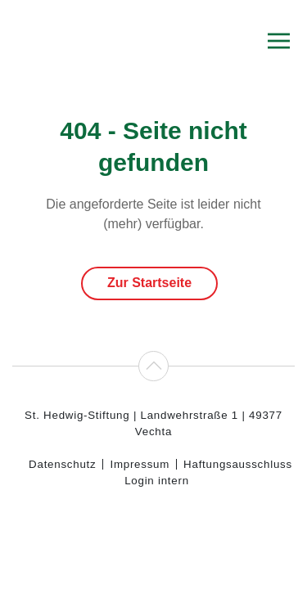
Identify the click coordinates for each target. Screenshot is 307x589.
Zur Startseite (149, 283)
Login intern (156, 480)
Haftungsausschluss (237, 464)
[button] (279, 40)
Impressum (139, 464)
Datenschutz (62, 464)
